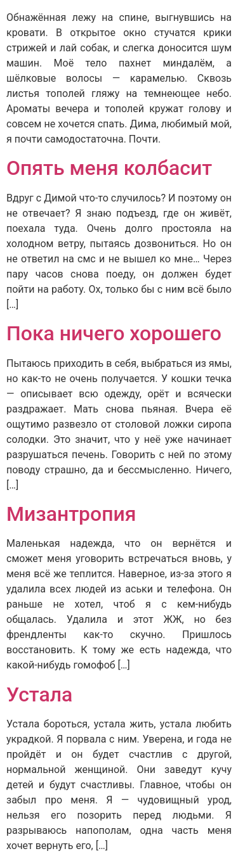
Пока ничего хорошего (113, 333)
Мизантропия (71, 514)
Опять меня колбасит (109, 168)
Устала (39, 694)
